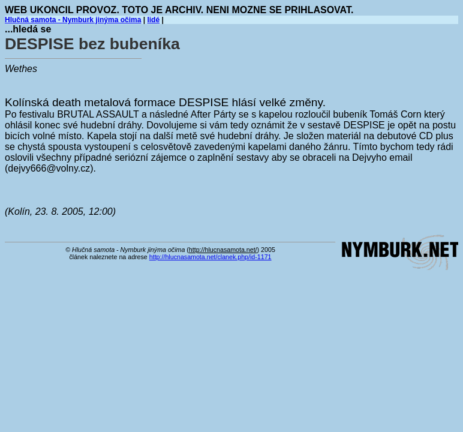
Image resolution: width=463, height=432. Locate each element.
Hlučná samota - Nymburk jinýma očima (73, 20)
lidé (153, 20)
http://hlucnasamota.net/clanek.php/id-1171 (210, 256)
